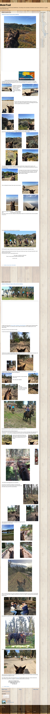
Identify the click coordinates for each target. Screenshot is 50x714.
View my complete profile (10, 702)
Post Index (3, 707)
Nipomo (8, 686)
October (43, 22)
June (43, 26)
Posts (3, 695)
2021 (42, 17)
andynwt (28, 711)
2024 (42, 13)
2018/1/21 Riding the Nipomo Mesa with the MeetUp (12, 284)
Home (20, 689)
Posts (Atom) (8, 691)
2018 (42, 21)
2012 (42, 45)
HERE (19, 331)
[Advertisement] (20, 274)
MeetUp (18, 677)
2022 (42, 16)
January (43, 30)
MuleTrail (5, 5)
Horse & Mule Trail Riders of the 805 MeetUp (18, 325)
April (43, 29)
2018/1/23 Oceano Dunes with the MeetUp (10, 14)
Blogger (34, 711)
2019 (42, 20)
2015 (42, 41)
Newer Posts (4, 689)
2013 (42, 44)
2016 (42, 40)
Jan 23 (44, 31)
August (43, 25)
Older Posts (35, 689)
